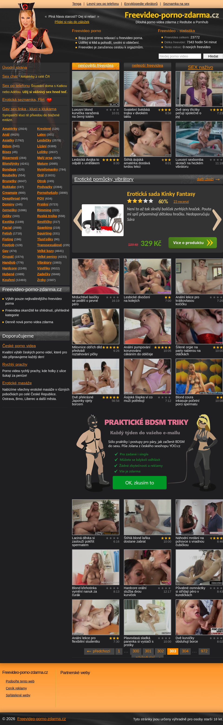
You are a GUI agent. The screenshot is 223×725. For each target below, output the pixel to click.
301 (148, 651)
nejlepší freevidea (147, 65)
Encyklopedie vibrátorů (141, 4)
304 (185, 651)
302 (160, 651)
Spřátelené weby (18, 695)
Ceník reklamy (16, 688)
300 (135, 651)
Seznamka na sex (176, 4)
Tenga (76, 4)
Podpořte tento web (20, 681)
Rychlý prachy (14, 364)
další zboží (205, 179)
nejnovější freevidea (95, 65)
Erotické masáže (17, 383)
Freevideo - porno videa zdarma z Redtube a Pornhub (25, 34)
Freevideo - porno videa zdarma (172, 15)
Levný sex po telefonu (103, 4)
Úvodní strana (14, 67)
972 (204, 651)
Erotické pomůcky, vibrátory (103, 179)
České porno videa (19, 346)
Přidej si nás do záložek (72, 22)
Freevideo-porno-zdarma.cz (41, 719)
